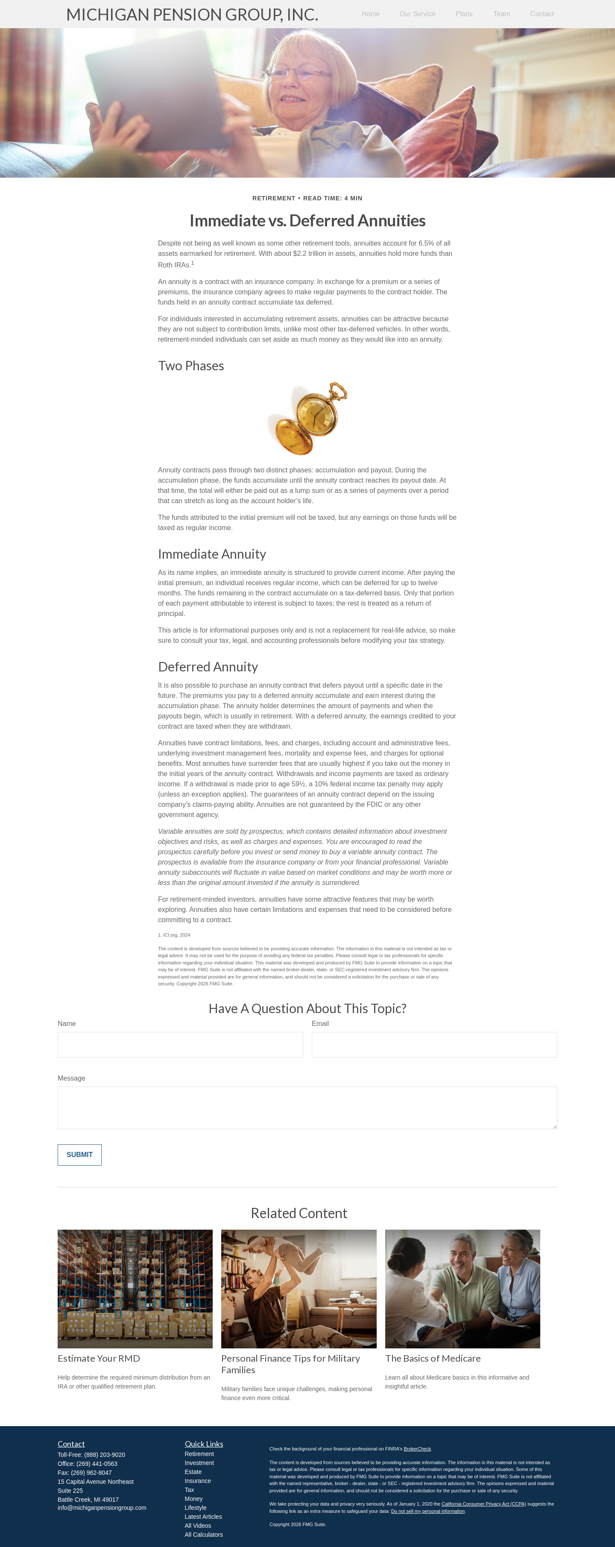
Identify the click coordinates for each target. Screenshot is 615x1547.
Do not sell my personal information (428, 1511)
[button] (371, 14)
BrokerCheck (417, 1448)
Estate (193, 1471)
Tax (189, 1489)
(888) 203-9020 (104, 1454)
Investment (199, 1462)
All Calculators (204, 1534)
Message (71, 1078)
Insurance (198, 1480)
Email (320, 1023)
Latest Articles (203, 1516)
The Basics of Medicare (433, 1358)
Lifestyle (196, 1507)
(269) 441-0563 (96, 1463)
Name (67, 1023)
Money (194, 1498)
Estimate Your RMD (99, 1358)
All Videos (198, 1525)
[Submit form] (80, 1155)
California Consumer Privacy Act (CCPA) (484, 1503)
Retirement (199, 1453)
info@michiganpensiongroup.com (102, 1507)
